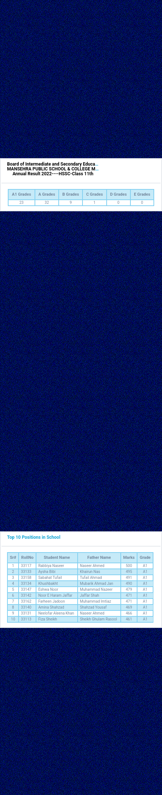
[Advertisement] (79, 79)
